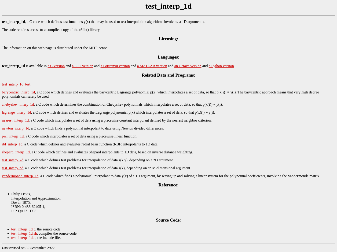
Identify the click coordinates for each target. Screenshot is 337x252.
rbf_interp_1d (12, 144)
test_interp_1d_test (16, 84)
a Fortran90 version (115, 66)
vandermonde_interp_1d (20, 176)
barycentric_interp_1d (18, 92)
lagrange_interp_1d (16, 112)
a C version (56, 66)
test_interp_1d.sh (24, 233)
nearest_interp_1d (15, 120)
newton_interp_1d (15, 128)
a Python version (221, 66)
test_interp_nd (12, 168)
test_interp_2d (12, 160)
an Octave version (187, 66)
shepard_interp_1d (16, 152)
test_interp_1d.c (23, 229)
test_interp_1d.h (23, 238)
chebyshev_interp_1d (18, 104)
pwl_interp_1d (13, 136)
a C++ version (82, 66)
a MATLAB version (152, 66)
